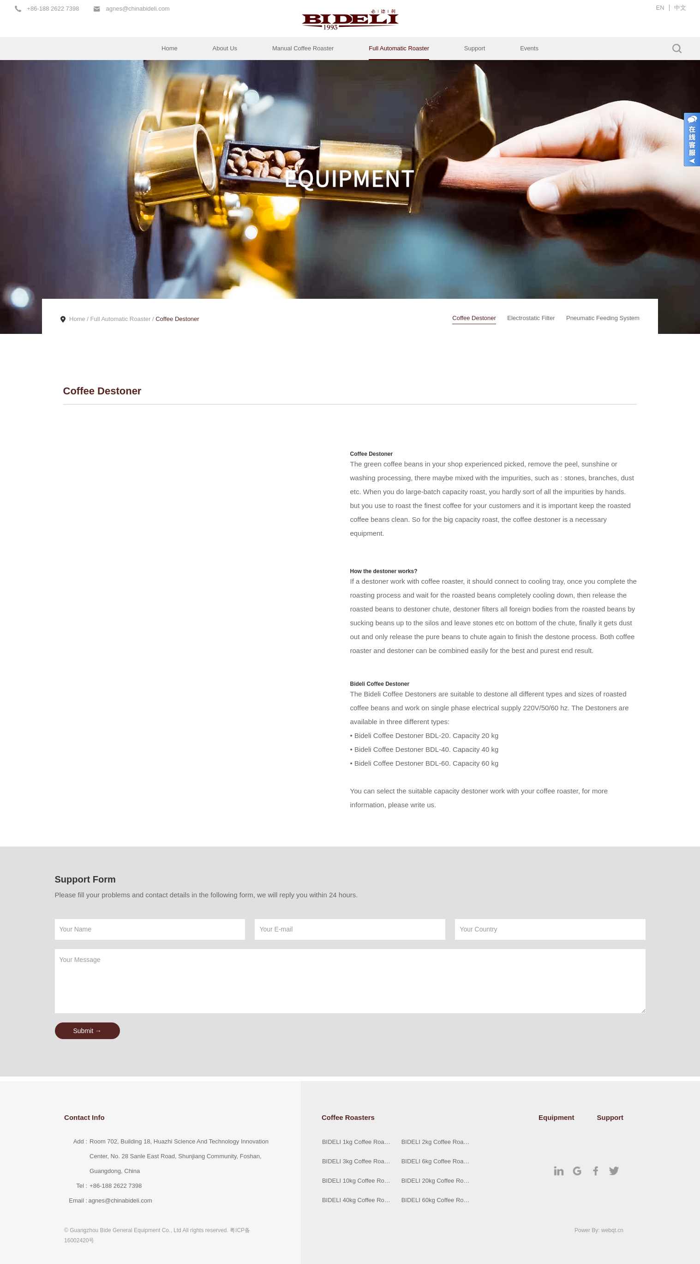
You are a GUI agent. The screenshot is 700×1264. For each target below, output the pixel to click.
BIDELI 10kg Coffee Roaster (357, 1180)
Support (474, 48)
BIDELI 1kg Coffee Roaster (357, 1141)
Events (529, 48)
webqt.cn (612, 1230)
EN (660, 8)
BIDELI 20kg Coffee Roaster (436, 1180)
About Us (225, 48)
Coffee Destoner (177, 318)
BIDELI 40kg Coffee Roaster (357, 1200)
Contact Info (84, 1117)
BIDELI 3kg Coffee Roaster (357, 1161)
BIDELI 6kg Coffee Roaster (436, 1161)
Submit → (87, 1030)
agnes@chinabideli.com (137, 9)
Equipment (556, 1117)
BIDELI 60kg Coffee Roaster (436, 1200)
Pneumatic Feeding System (603, 317)
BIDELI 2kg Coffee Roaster (436, 1141)
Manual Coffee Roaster (303, 48)
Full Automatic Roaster (399, 48)
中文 (680, 8)
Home (170, 48)
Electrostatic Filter (531, 317)
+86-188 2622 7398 (53, 9)
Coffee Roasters (348, 1117)
